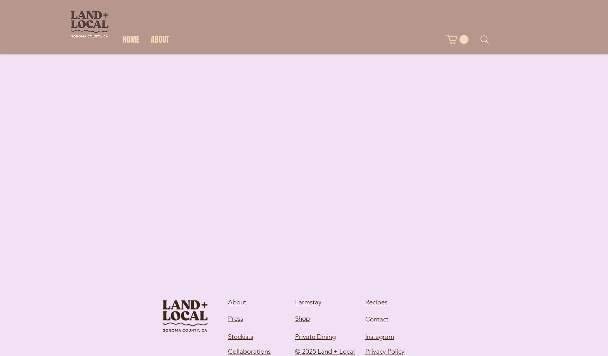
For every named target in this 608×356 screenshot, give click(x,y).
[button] (457, 39)
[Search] (485, 39)
